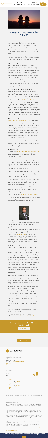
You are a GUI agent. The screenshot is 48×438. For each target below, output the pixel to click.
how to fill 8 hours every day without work (28, 99)
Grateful (26, 37)
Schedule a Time (24, 328)
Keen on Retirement (21, 234)
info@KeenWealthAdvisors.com (18, 361)
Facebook (20, 340)
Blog (23, 37)
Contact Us (29, 4)
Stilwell (10, 384)
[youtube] (34, 375)
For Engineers (17, 4)
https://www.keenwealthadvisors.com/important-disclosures (24, 315)
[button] (24, 435)
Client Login (36, 4)
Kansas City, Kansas (10, 388)
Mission (10, 383)
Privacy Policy (14, 427)
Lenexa (10, 382)
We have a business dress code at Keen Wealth (19, 120)
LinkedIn (19, 242)
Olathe (16, 382)
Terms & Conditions (19, 427)
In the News (23, 4)
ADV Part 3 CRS (32, 427)
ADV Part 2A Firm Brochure (26, 427)
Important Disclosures (9, 427)
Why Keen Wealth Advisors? (28, 2)
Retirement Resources (41, 2)
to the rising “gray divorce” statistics (29, 194)
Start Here (43, 4)
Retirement (31, 37)
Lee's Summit (17, 381)
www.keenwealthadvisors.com (32, 242)
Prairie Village (17, 385)
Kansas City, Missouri (18, 387)
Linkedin (27, 340)
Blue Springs (17, 386)
